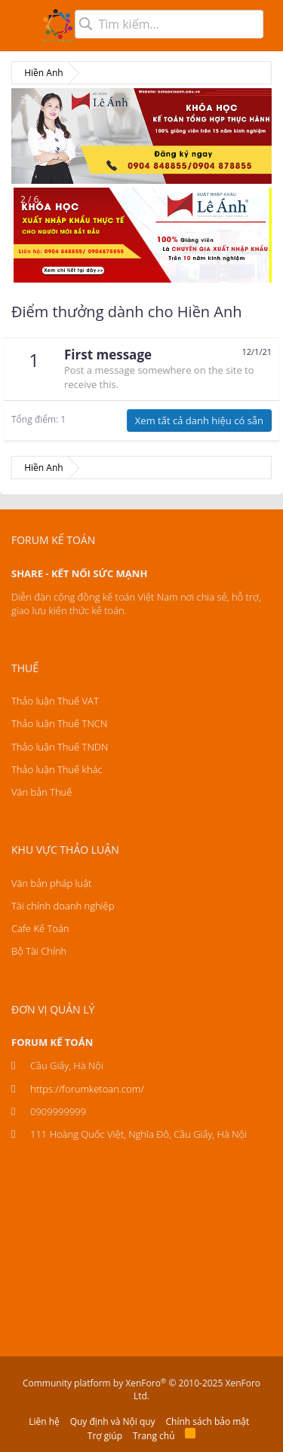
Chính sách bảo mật (208, 1421)
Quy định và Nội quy (112, 1421)
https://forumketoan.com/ (87, 1089)
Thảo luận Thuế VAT (55, 701)
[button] (20, 26)
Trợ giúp (105, 1435)
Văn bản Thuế (41, 792)
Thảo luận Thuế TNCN (59, 723)
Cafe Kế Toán (40, 928)
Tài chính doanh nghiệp (62, 905)
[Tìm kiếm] (169, 24)
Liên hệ (44, 1421)
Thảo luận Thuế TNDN (59, 747)
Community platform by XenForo (141, 1389)
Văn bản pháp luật (51, 883)
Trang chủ (154, 1435)
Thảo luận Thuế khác (57, 769)
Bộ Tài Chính (38, 951)
